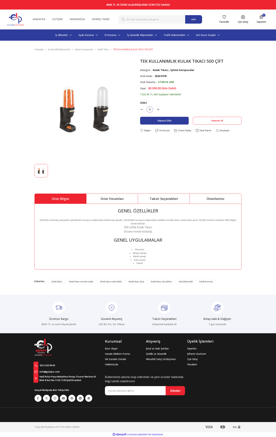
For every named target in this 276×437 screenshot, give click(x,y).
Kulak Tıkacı (160, 70)
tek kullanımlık (186, 281)
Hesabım (192, 364)
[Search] (160, 19)
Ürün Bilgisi (60, 199)
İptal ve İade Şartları (157, 348)
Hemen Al (217, 120)
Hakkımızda (111, 364)
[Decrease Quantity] (141, 109)
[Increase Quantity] (158, 109)
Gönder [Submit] (175, 391)
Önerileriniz (215, 199)
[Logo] (15, 19)
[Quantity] (150, 109)
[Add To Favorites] (145, 130)
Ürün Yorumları (112, 199)
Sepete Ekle (164, 120)
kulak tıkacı (57, 281)
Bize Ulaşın (111, 348)
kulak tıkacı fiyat (136, 281)
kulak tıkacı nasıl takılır (111, 281)
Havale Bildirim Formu (117, 353)
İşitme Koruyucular (182, 70)
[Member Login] (243, 19)
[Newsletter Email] (145, 390)
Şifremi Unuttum (196, 353)
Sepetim (192, 348)
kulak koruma (206, 281)
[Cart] (261, 19)
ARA (193, 19)
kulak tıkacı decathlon (161, 281)
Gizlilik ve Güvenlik (156, 353)
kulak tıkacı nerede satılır (81, 281)
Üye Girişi (192, 359)
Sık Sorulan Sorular (115, 359)
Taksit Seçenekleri (164, 199)
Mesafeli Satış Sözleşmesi (161, 359)
